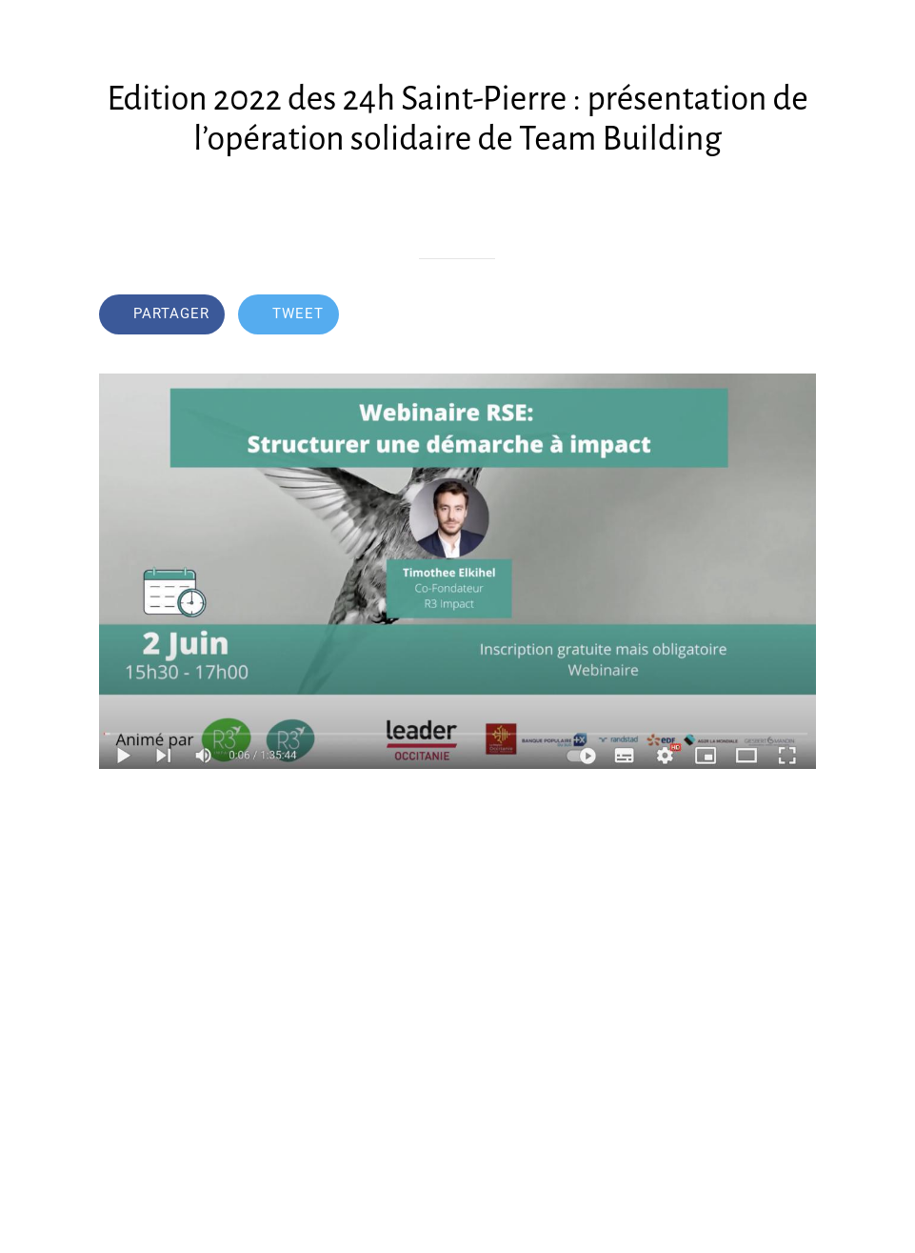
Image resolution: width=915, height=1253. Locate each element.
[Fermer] (30, 30)
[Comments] (793, 316)
